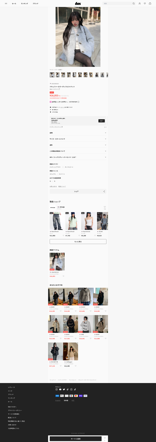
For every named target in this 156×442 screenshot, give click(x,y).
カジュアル (53, 174)
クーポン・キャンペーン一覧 (56, 126)
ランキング (24, 3)
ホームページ (53, 380)
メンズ (10, 391)
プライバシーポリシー (15, 410)
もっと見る (78, 242)
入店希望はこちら (13, 428)
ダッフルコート (69, 167)
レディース (11, 387)
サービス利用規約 (13, 414)
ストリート (62, 174)
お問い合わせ (53, 186)
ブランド (35, 3)
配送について (62, 186)
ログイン (63, 107)
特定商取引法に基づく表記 (16, 421)
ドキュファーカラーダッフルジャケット (87, 380)
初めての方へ (12, 407)
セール (14, 3)
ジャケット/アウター (55, 167)
